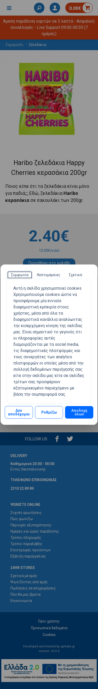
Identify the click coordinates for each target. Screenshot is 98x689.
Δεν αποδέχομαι (19, 412)
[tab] (20, 275)
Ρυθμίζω (49, 412)
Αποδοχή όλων (79, 412)
